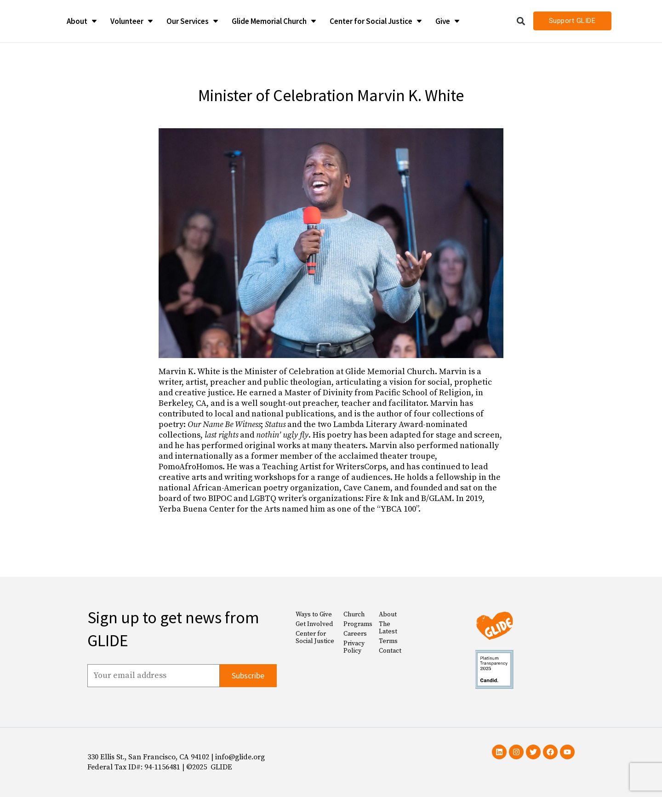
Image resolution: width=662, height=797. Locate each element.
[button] (521, 20)
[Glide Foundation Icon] (28, 21)
